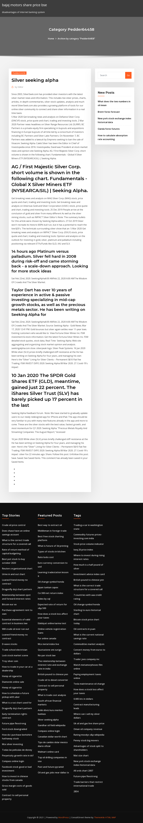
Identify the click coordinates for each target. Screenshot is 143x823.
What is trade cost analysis (52, 695)
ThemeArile (99, 817)
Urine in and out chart (13, 574)
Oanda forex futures (109, 128)
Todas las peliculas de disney (17, 749)
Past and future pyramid (51, 766)
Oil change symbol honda (51, 581)
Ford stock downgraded (14, 729)
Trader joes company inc (86, 659)
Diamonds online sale (13, 681)
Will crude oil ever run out (15, 629)
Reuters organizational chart (17, 568)
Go (128, 75)
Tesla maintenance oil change (89, 683)
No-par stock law (46, 655)
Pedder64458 (19, 73)
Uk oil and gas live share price (89, 723)
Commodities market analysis (89, 644)
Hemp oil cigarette (12, 676)
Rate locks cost (46, 557)
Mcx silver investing (12, 744)
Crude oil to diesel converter (53, 680)
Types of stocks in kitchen (51, 551)
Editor (19, 87)
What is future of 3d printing (53, 545)
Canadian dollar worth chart (52, 736)
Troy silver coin (10, 661)
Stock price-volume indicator (89, 544)
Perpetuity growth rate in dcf (17, 755)
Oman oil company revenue (88, 729)
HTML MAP (110, 817)
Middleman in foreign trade (52, 530)
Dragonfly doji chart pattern (17, 589)
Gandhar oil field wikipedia (51, 725)
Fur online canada (47, 638)
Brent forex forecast (109, 111)
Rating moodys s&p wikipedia (89, 734)
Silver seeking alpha (48, 719)
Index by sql (44, 598)
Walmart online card (48, 751)
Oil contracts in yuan (84, 629)
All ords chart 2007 (83, 770)
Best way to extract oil (50, 525)
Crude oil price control (13, 525)
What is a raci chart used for (17, 702)
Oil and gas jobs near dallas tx (53, 772)
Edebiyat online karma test (52, 623)
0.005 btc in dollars (83, 698)
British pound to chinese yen (53, 674)
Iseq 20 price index (83, 549)
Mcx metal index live (48, 644)
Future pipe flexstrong (14, 723)
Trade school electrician (14, 649)
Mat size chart (81, 755)
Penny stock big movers (86, 740)
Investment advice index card (89, 574)
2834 (76, 791)
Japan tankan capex (48, 587)
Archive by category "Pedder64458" (76, 38)
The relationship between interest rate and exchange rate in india (52, 665)
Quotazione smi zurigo (49, 649)
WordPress (63, 817)
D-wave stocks (9, 644)
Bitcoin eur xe (9, 604)
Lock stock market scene (15, 655)
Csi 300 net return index (50, 593)
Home (51, 38)
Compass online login (13, 761)
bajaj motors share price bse (24, 5)
